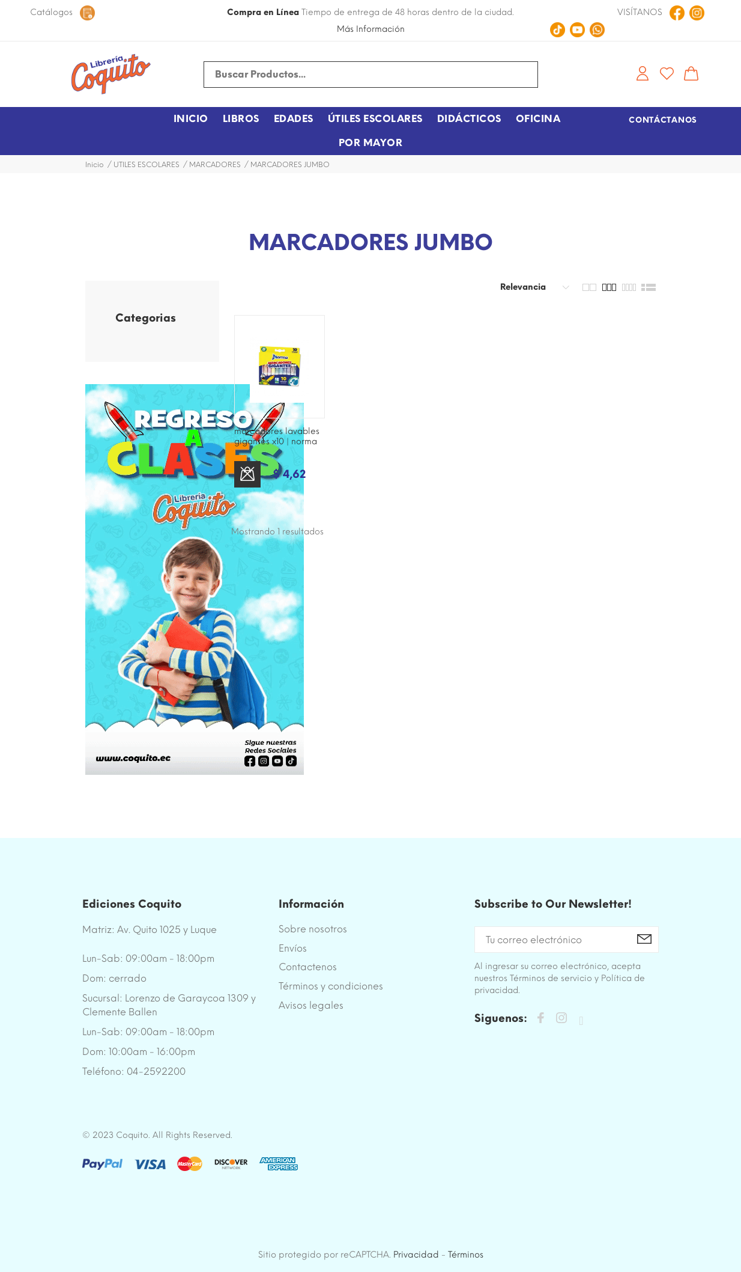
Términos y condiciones (331, 986)
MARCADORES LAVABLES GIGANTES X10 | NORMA (276, 436)
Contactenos (308, 967)
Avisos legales (311, 1005)
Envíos (293, 948)
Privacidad (416, 1254)
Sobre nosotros (313, 929)
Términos (465, 1254)
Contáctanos (663, 119)
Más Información (371, 29)
